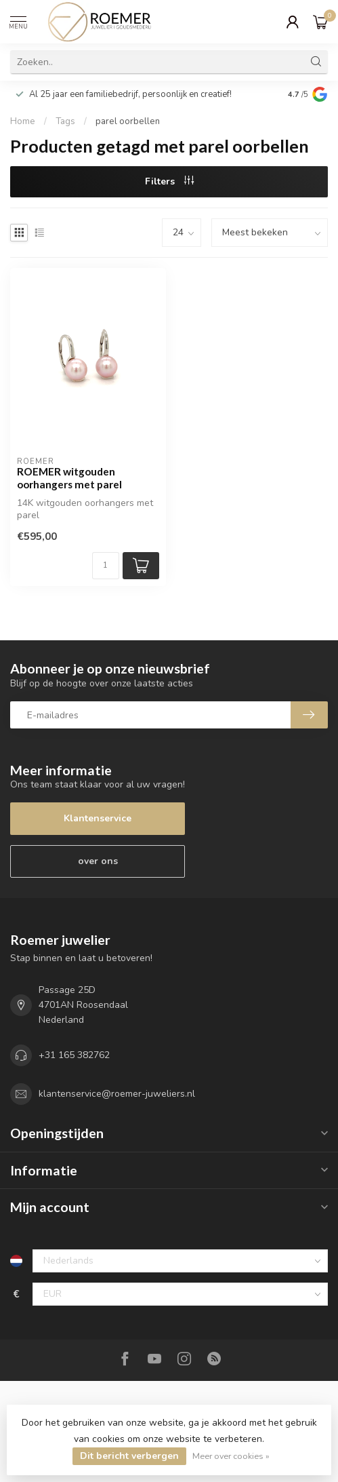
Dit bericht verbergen (129, 1455)
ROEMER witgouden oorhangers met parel (69, 477)
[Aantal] (105, 565)
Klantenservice (97, 818)
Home (22, 121)
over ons (98, 861)
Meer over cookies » (231, 1456)
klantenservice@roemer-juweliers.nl (117, 1093)
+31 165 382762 (74, 1055)
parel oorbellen (128, 121)
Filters (169, 181)
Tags (65, 121)
